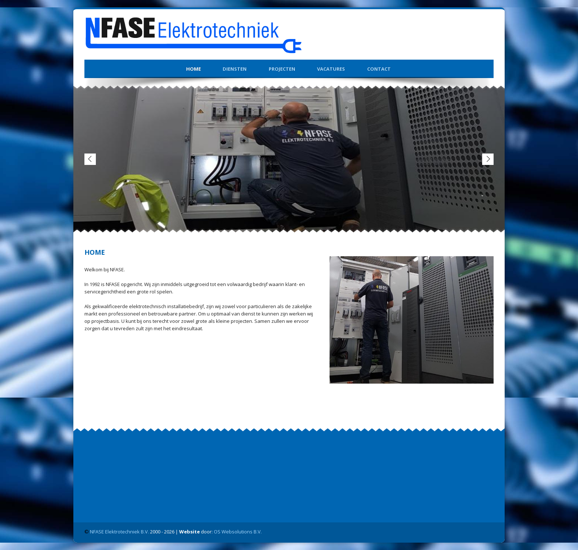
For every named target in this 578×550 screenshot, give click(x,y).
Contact (379, 69)
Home (193, 69)
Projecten (282, 69)
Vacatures (331, 69)
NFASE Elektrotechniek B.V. (119, 531)
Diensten (235, 69)
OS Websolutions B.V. (238, 531)
